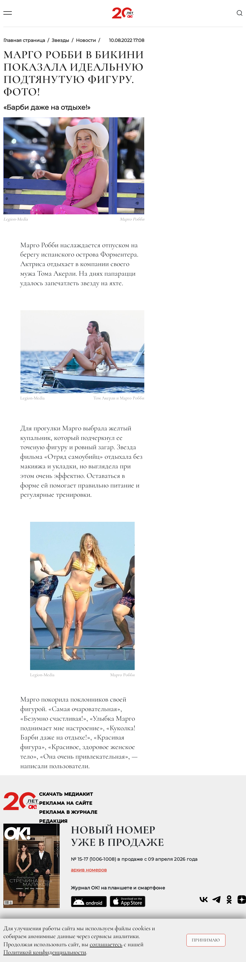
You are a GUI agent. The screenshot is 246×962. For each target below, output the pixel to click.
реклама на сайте (65, 803)
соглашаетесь (106, 944)
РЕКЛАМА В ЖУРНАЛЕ (68, 812)
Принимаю (206, 940)
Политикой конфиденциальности (44, 952)
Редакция (53, 821)
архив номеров (89, 870)
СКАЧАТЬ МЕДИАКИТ (66, 794)
